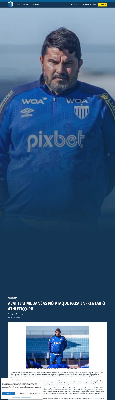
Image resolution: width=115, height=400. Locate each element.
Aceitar (9, 393)
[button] (40, 380)
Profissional (12, 298)
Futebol (26, 5)
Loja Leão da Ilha (88, 5)
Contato (102, 5)
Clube (18, 5)
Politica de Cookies (16, 397)
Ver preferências (35, 393)
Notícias (36, 5)
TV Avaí (96, 399)
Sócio (74, 5)
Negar (22, 393)
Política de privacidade (26, 397)
